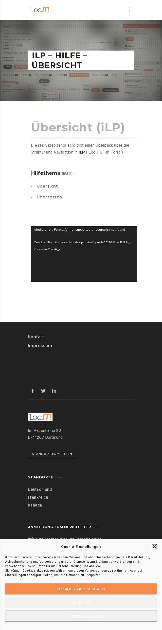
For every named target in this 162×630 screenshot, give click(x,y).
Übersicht (47, 186)
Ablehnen (81, 602)
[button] (154, 546)
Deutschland (40, 489)
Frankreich (38, 497)
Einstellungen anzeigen (81, 616)
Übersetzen (49, 197)
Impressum (40, 345)
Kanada (35, 505)
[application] (84, 254)
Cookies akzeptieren (81, 589)
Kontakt (36, 336)
